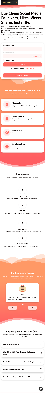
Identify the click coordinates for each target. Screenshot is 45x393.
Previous (9, 307)
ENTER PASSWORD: (8, 53)
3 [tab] (23, 304)
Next (35, 307)
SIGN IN (22, 64)
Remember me (9, 60)
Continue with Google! (22, 75)
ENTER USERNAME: (8, 46)
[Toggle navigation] (42, 2)
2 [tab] (22, 304)
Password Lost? (36, 56)
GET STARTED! (30, 68)
